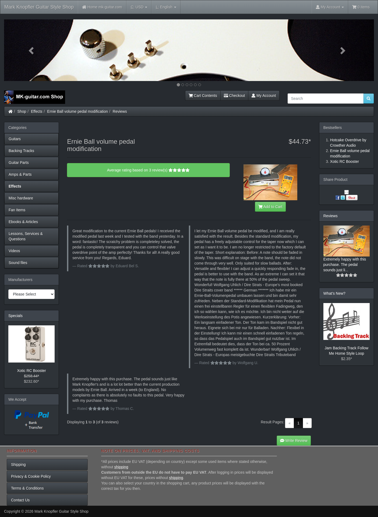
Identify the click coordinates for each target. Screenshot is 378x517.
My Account (264, 95)
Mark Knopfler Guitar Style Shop (39, 7)
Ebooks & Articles (23, 222)
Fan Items (17, 210)
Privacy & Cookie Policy (31, 476)
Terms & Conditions (27, 488)
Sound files (18, 263)
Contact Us (20, 500)
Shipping (18, 464)
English (166, 7)
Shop (21, 111)
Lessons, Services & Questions (26, 236)
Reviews (120, 111)
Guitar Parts (19, 162)
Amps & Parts (20, 174)
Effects (37, 111)
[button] (31, 50)
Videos (14, 251)
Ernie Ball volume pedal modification (77, 111)
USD (139, 7)
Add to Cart (270, 207)
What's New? (334, 293)
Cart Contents (203, 95)
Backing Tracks (21, 151)
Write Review (294, 440)
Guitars (15, 139)
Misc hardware (21, 198)
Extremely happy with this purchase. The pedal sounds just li (344, 264)
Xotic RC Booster (31, 370)
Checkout (234, 95)
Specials (15, 316)
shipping (121, 467)
